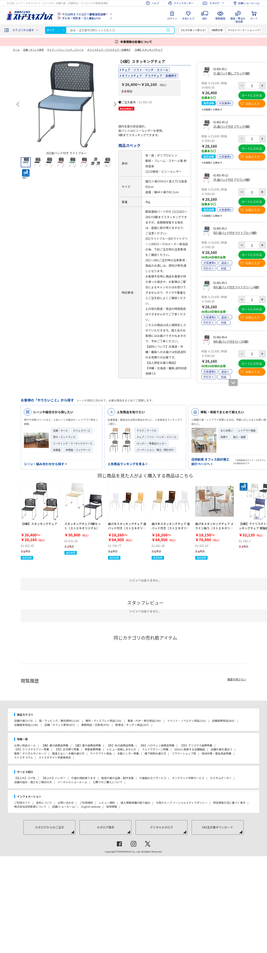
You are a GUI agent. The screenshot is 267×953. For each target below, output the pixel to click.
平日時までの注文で (85, 14)
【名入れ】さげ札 (25, 778)
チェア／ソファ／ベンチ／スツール (145, 70)
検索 (168, 30)
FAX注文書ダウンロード (217, 827)
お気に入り (188, 18)
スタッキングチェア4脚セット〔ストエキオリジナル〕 (82, 526)
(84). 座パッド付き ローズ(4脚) (230, 341)
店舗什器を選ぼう (221, 749)
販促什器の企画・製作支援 (117, 778)
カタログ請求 (105, 827)
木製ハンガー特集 (128, 753)
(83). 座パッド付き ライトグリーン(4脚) (236, 287)
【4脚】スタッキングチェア (39, 524)
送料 (204, 18)
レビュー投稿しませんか (121, 749)
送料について (44, 803)
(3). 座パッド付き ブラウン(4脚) (231, 179)
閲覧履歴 (220, 18)
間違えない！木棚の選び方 (68, 753)
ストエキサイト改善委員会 (55, 757)
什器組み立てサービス (152, 778)
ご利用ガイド (22, 803)
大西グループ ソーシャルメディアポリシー (181, 803)
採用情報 (111, 807)
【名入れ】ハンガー (53, 778)
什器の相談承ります (83, 778)
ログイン (172, 18)
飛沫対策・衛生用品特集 (216, 753)
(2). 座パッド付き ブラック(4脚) (231, 126)
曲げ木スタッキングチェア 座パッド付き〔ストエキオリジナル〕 (127, 528)
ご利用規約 (86, 803)
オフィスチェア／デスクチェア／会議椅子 (149, 75)
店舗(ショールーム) (63, 807)
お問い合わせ (66, 803)
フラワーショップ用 (184, 753)
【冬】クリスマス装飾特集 (196, 745)
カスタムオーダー (220, 778)
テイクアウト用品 (101, 753)
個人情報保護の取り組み (135, 803)
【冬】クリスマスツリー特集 (31, 749)
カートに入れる (252, 95)
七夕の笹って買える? (194, 30)
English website (90, 807)
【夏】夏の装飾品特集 (87, 745)
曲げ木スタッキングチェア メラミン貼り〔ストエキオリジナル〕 (214, 528)
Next (115, 104)
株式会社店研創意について (30, 807)
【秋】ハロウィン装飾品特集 (156, 745)
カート (254, 18)
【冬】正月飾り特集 (67, 749)
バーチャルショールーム (72, 782)
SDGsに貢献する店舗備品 (189, 749)
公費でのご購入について (107, 782)
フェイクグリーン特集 (155, 749)
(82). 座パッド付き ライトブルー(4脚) (235, 233)
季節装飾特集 (93, 749)
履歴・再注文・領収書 (237, 19)
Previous (18, 104)
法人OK (81, 18)
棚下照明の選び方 (155, 753)
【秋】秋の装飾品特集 (120, 745)
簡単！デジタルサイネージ (30, 753)
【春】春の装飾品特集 (54, 745)
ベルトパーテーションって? (245, 30)
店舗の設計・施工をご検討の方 (33, 782)
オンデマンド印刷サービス (188, 778)
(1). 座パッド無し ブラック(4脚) (231, 73)
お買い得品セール (25, 745)
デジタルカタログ (161, 827)
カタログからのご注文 (49, 827)
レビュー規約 (107, 803)
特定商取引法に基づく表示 (229, 803)
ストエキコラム (23, 757)
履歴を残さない (236, 679)
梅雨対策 (218, 30)
